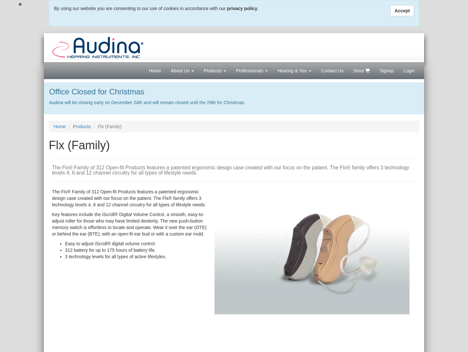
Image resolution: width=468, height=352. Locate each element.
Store (361, 70)
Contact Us (332, 70)
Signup (387, 70)
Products (215, 70)
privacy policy (242, 8)
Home (155, 70)
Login (409, 70)
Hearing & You (294, 70)
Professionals (252, 70)
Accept (402, 10)
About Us (182, 70)
